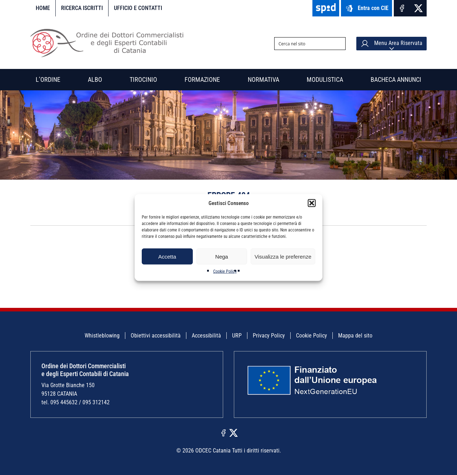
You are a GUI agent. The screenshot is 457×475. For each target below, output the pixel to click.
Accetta (167, 256)
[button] (311, 203)
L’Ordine (48, 79)
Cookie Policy (225, 271)
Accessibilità (206, 335)
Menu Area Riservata (391, 43)
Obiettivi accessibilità (156, 335)
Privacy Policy (269, 335)
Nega (221, 256)
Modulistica (325, 79)
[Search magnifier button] (339, 44)
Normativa (263, 79)
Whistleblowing (102, 335)
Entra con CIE (366, 8)
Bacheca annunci (396, 79)
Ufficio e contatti (138, 8)
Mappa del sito (355, 335)
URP (237, 335)
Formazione (202, 79)
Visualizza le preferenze (283, 256)
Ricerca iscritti (82, 8)
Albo (95, 79)
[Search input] (304, 43)
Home (43, 8)
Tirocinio (143, 79)
